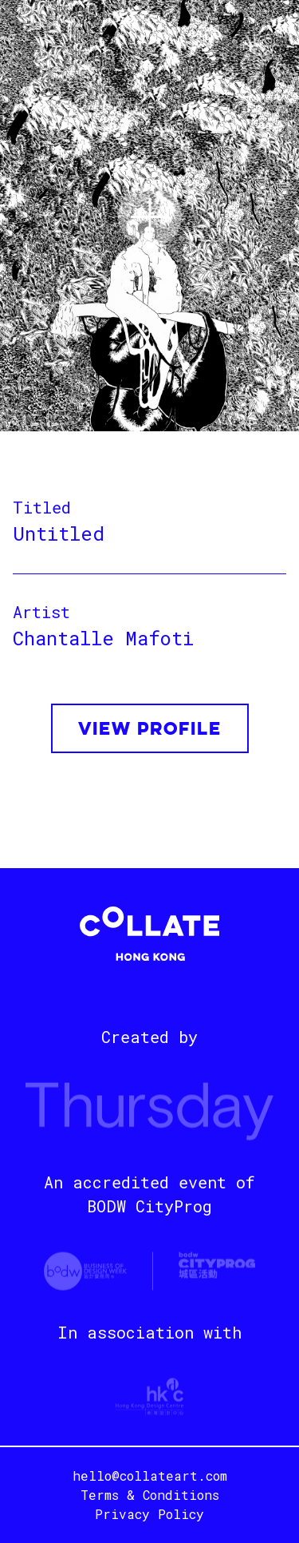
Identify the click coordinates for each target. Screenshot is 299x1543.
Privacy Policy (149, 1513)
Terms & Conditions (150, 1494)
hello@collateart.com (150, 1475)
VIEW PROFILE (150, 730)
